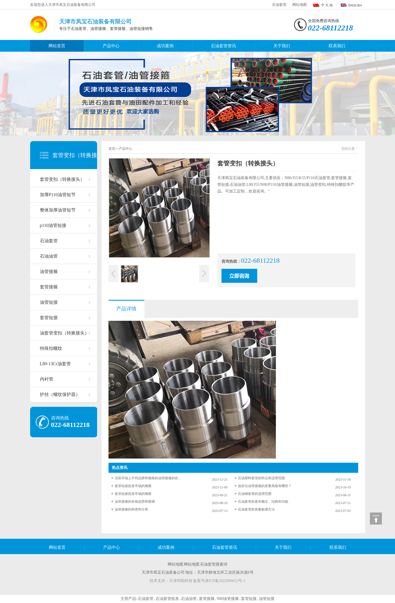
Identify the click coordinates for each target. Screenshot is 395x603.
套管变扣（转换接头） (62, 179)
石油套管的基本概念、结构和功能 (263, 502)
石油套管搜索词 (213, 564)
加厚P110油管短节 (58, 194)
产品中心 (111, 46)
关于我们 (281, 46)
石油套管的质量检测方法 (256, 509)
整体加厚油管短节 (58, 210)
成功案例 (165, 46)
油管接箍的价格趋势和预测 (135, 502)
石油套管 (279, 5)
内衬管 (46, 379)
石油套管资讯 (223, 46)
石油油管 (49, 256)
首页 (112, 149)
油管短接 (49, 302)
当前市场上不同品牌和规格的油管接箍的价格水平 (148, 478)
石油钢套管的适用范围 (254, 494)
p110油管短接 (53, 225)
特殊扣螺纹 (51, 348)
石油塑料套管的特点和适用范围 (261, 478)
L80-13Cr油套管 (55, 363)
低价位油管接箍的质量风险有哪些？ (265, 486)
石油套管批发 (167, 599)
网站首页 (57, 46)
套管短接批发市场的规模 (133, 486)
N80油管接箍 (227, 599)
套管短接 (49, 317)
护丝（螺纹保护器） (60, 394)
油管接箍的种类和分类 (131, 509)
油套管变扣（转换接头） (64, 333)
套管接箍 (49, 286)
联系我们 (337, 46)
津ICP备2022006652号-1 (225, 581)
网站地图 (299, 5)
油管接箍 (49, 271)
